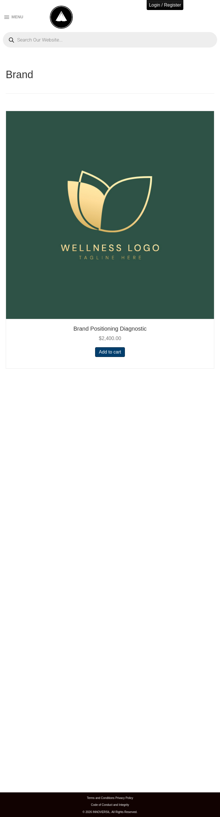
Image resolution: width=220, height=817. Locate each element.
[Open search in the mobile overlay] (110, 39)
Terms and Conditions (101, 798)
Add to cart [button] (110, 352)
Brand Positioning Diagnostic (110, 328)
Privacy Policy (124, 798)
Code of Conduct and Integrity (110, 804)
